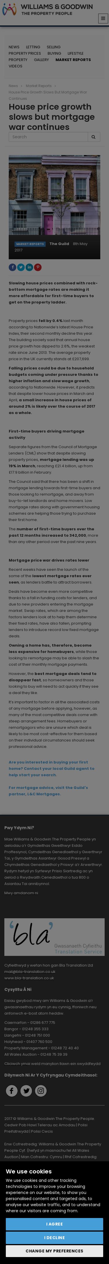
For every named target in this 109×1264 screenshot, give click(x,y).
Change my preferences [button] (54, 1251)
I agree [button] (54, 1224)
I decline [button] (54, 1238)
